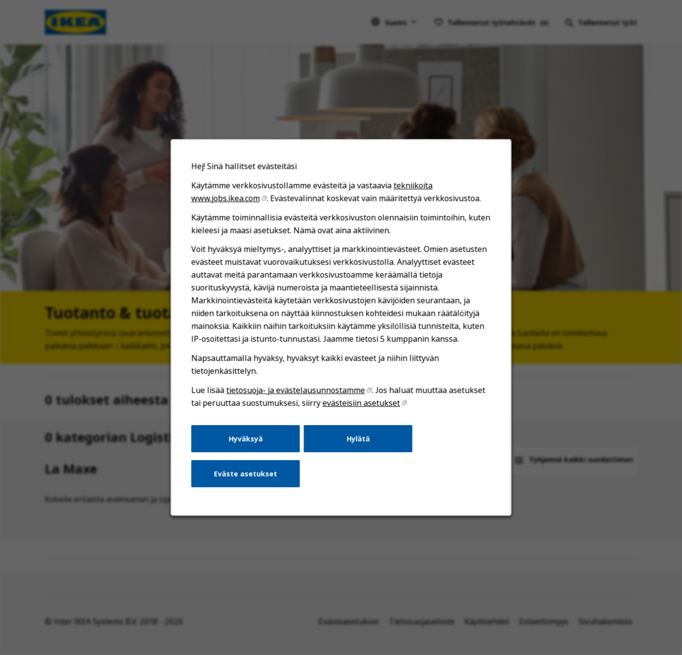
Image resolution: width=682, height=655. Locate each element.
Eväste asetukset (245, 473)
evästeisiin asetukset (361, 403)
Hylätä (358, 438)
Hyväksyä (245, 438)
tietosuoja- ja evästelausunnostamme (296, 390)
